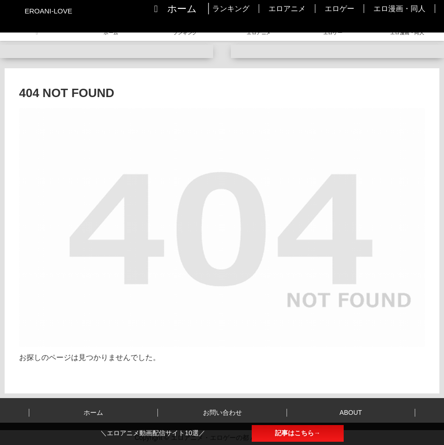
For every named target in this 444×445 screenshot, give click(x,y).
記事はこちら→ (297, 433)
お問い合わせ (222, 412)
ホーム (93, 412)
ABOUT (351, 412)
